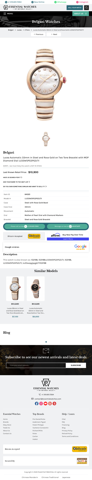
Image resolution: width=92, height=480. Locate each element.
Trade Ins (6, 428)
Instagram (82, 2)
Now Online (37, 2)
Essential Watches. (46, 472)
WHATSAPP (67, 226)
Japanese (66, 477)
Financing (65, 425)
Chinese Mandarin (30, 477)
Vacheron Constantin (40, 428)
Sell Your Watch (74, 7)
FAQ (63, 422)
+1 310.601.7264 (13, 2)
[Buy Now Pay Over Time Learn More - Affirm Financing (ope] (68, 236)
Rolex (35, 433)
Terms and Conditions (70, 436)
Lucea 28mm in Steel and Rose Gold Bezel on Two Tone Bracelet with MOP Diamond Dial (15, 310)
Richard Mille (38, 431)
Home (5, 419)
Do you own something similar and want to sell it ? (25, 186)
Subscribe (76, 365)
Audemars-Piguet (39, 422)
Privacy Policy (67, 431)
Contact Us (7, 433)
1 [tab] (46, 341)
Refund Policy (67, 433)
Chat (64, 419)
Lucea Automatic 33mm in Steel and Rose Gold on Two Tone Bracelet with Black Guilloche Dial (35, 310)
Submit (86, 7)
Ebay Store (7, 425)
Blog (63, 428)
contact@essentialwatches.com (46, 399)
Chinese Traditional (50, 477)
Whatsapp (60, 2)
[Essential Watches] (19, 7)
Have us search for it (12, 177)
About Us (80, 13)
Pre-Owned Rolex (39, 419)
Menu (10, 13)
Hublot (35, 439)
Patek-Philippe (38, 425)
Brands (6, 422)
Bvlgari (15, 304)
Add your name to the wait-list (16, 182)
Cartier (35, 436)
